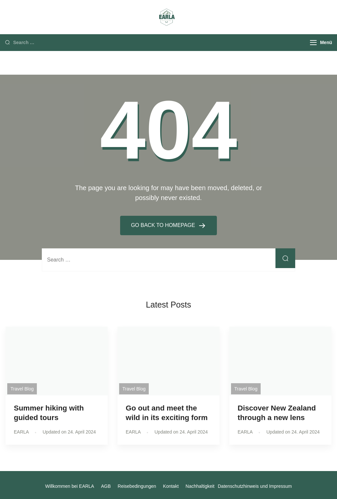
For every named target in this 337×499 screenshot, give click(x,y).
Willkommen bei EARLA (69, 486)
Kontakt (170, 486)
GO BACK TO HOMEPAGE (163, 225)
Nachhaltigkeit (200, 486)
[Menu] (313, 42)
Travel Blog (22, 388)
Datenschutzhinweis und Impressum (255, 486)
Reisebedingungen (137, 486)
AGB (106, 486)
